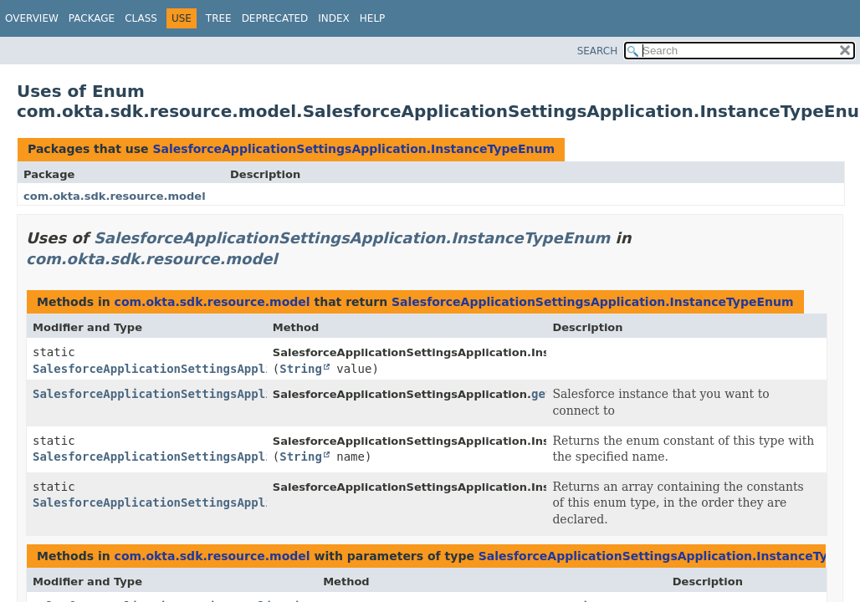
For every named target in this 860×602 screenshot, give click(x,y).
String (300, 368)
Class (141, 18)
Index (334, 18)
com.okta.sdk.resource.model (114, 196)
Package (92, 18)
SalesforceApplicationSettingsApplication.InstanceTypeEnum (353, 149)
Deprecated (275, 18)
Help (373, 18)
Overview (32, 18)
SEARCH (597, 51)
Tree (219, 18)
